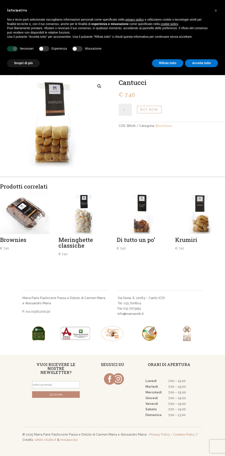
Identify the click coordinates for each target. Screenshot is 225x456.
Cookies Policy (184, 434)
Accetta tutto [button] (201, 63)
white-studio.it (45, 440)
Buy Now (149, 109)
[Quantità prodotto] (125, 110)
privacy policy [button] (134, 19)
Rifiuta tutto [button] (167, 63)
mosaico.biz (69, 440)
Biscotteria (164, 126)
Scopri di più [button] (23, 63)
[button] (215, 10)
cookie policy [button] (169, 24)
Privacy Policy (159, 434)
